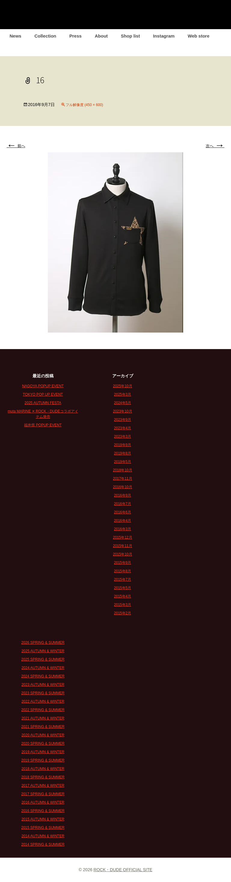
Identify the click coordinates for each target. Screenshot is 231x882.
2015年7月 (122, 579)
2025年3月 (122, 394)
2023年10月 (122, 411)
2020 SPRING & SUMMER (42, 743)
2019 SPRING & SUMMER (42, 760)
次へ (215, 146)
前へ (16, 146)
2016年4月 (122, 521)
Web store (198, 35)
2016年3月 (122, 529)
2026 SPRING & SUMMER (42, 642)
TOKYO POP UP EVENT (43, 394)
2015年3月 (122, 605)
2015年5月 (122, 588)
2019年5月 (122, 462)
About (101, 35)
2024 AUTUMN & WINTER (42, 668)
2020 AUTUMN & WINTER (42, 735)
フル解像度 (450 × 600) (84, 105)
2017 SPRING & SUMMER (42, 794)
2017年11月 (122, 478)
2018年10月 (122, 470)
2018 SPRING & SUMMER (42, 777)
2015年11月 (122, 546)
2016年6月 (122, 512)
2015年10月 (122, 554)
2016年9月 (122, 495)
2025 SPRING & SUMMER (42, 659)
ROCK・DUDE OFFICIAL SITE (123, 869)
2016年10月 (122, 487)
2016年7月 (122, 504)
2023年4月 (122, 428)
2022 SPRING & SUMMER (42, 710)
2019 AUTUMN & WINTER (42, 752)
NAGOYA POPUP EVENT (42, 386)
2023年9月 (122, 420)
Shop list (130, 35)
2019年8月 (122, 453)
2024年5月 (122, 403)
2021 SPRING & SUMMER (42, 727)
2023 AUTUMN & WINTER (42, 685)
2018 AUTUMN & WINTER (42, 769)
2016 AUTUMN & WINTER (42, 802)
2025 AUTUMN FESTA (43, 403)
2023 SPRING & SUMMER (42, 693)
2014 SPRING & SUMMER (42, 844)
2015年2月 (122, 613)
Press (75, 35)
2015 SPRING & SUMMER (42, 828)
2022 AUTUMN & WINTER (42, 701)
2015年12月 (122, 537)
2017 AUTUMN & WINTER (42, 785)
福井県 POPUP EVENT (42, 425)
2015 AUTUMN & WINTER (42, 819)
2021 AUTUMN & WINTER (42, 718)
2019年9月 (122, 445)
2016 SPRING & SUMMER (42, 811)
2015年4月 (122, 596)
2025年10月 (122, 386)
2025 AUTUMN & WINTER (42, 651)
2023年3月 (122, 436)
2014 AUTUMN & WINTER (42, 836)
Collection (45, 35)
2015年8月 (122, 571)
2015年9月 (122, 563)
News (15, 35)
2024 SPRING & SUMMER (42, 676)
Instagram (164, 35)
